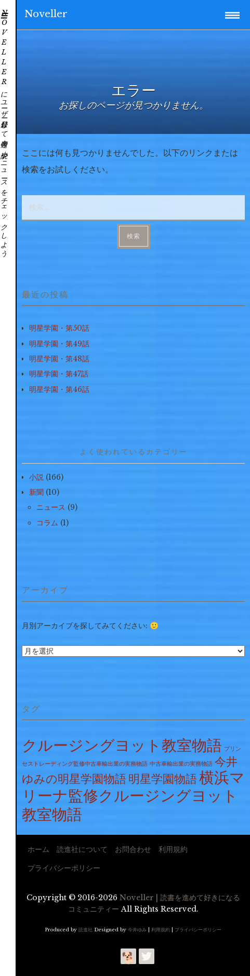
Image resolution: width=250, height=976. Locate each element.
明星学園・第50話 (59, 328)
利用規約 (173, 849)
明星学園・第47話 (58, 373)
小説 (36, 477)
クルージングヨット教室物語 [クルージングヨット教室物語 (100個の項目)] (122, 745)
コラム (47, 522)
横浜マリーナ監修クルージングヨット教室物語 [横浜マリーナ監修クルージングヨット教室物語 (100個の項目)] (133, 795)
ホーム (38, 849)
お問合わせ (133, 849)
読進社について (82, 849)
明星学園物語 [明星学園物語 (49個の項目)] (162, 778)
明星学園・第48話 (59, 358)
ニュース (50, 507)
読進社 (85, 929)
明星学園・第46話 (59, 389)
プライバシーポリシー (64, 868)
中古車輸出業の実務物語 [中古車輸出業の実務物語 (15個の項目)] (181, 764)
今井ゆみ (137, 929)
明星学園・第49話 (59, 343)
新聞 (36, 492)
